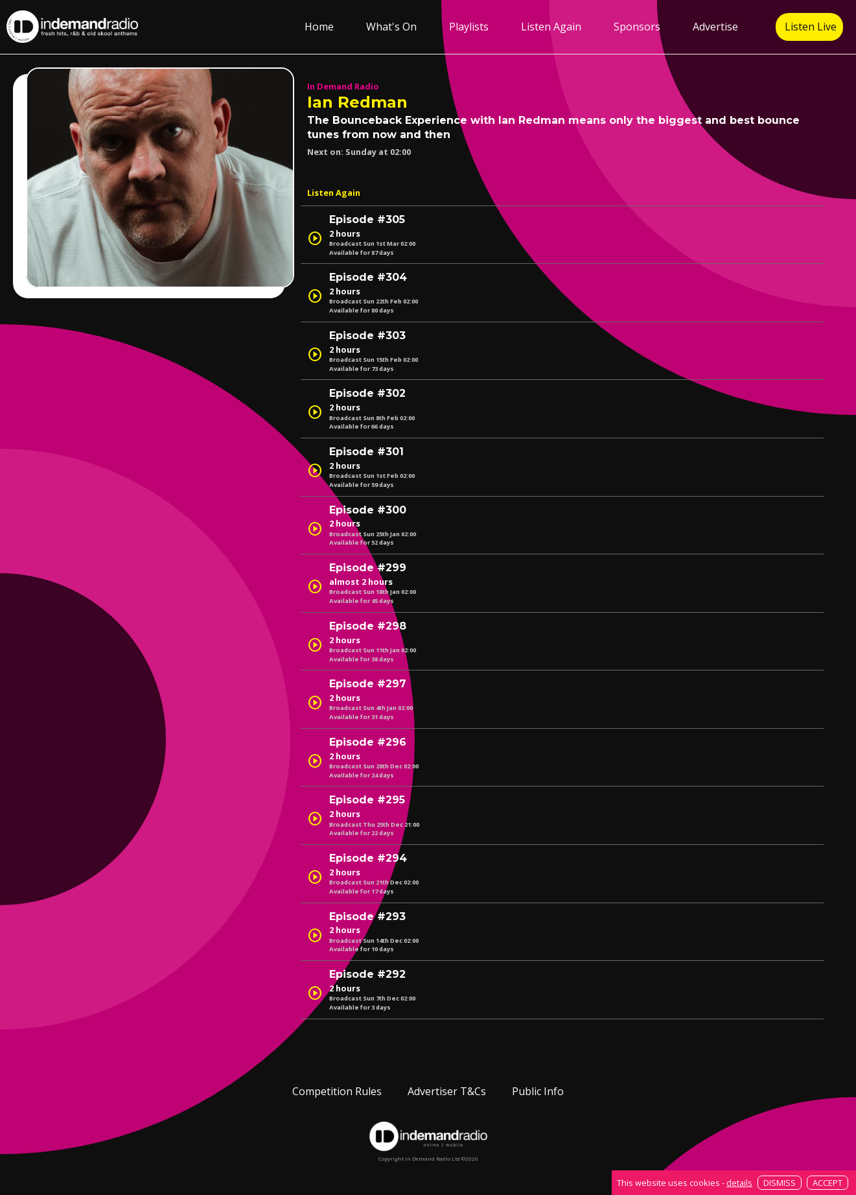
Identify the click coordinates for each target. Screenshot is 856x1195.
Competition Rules (337, 1091)
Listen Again (551, 26)
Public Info (538, 1091)
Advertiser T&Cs (447, 1091)
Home (319, 26)
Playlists (469, 26)
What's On (391, 26)
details (739, 1183)
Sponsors (637, 26)
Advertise (715, 26)
